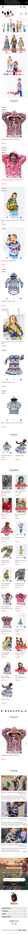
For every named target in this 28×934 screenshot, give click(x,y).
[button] (25, 7)
